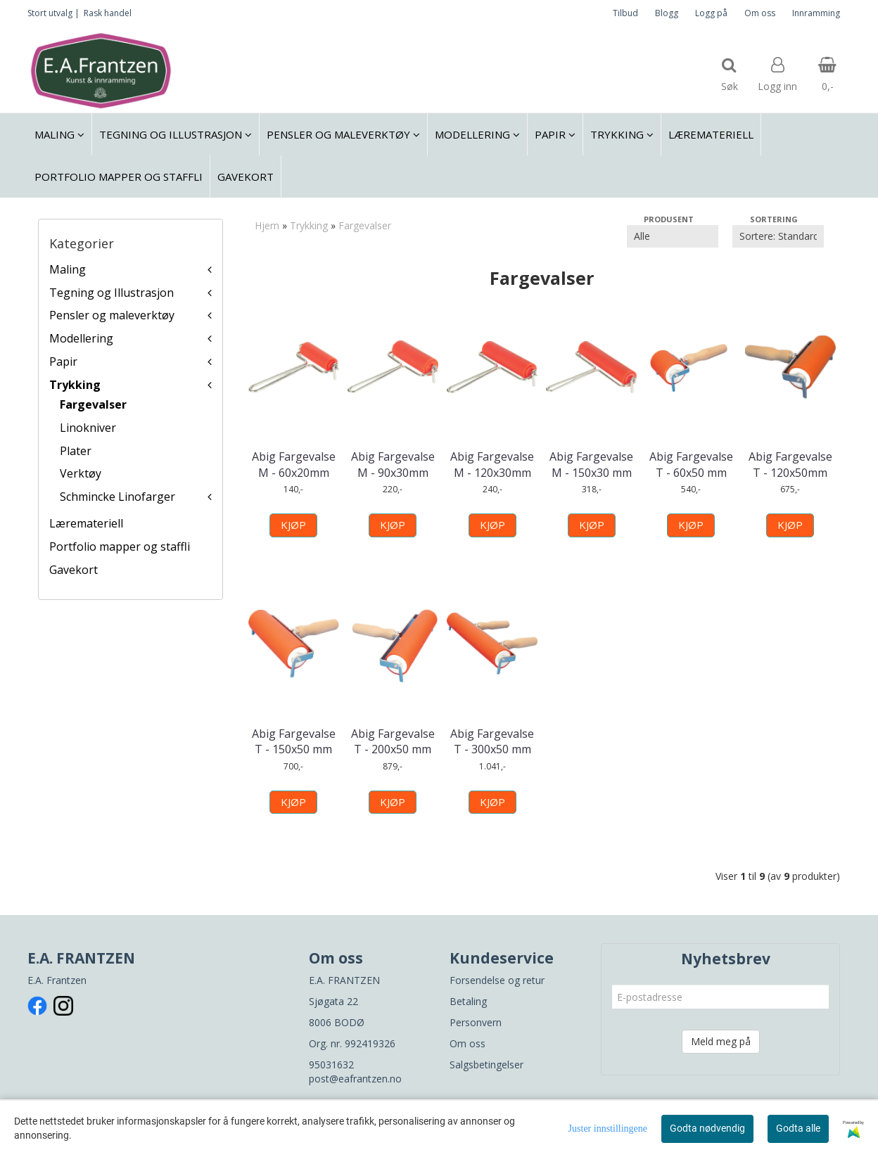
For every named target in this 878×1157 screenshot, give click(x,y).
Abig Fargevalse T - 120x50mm (790, 464)
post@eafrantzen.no (355, 1078)
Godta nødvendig (707, 1128)
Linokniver (88, 427)
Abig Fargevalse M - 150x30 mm (591, 464)
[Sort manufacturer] (672, 236)
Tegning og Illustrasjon (111, 292)
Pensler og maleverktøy (111, 315)
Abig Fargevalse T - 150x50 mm (294, 741)
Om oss (759, 13)
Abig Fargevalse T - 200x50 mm (393, 741)
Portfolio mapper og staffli (119, 546)
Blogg (666, 13)
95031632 (331, 1064)
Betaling (468, 1001)
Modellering (81, 338)
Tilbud (625, 13)
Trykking (75, 384)
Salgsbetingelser (486, 1064)
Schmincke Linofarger (117, 496)
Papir (63, 361)
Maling (67, 269)
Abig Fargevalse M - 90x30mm (393, 464)
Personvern (476, 1022)
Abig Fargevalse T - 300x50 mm (492, 741)
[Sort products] (778, 236)
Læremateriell (86, 523)
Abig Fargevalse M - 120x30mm (492, 464)
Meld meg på (721, 1041)
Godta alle (798, 1128)
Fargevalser (93, 404)
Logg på (711, 13)
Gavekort (73, 569)
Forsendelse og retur (497, 980)
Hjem (267, 225)
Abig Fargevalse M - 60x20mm (294, 464)
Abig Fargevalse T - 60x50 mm (691, 464)
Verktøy (80, 473)
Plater (75, 451)
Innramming (816, 13)
